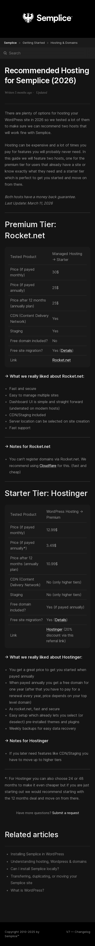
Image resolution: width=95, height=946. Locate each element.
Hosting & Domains (64, 42)
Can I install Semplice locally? (35, 868)
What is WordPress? (27, 890)
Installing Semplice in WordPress (37, 854)
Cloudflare (48, 465)
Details (66, 350)
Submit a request (65, 813)
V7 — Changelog (78, 932)
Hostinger (54, 629)
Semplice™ (12, 936)
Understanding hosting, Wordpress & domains (49, 861)
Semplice (10, 42)
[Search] (47, 53)
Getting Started (34, 42)
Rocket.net (61, 360)
